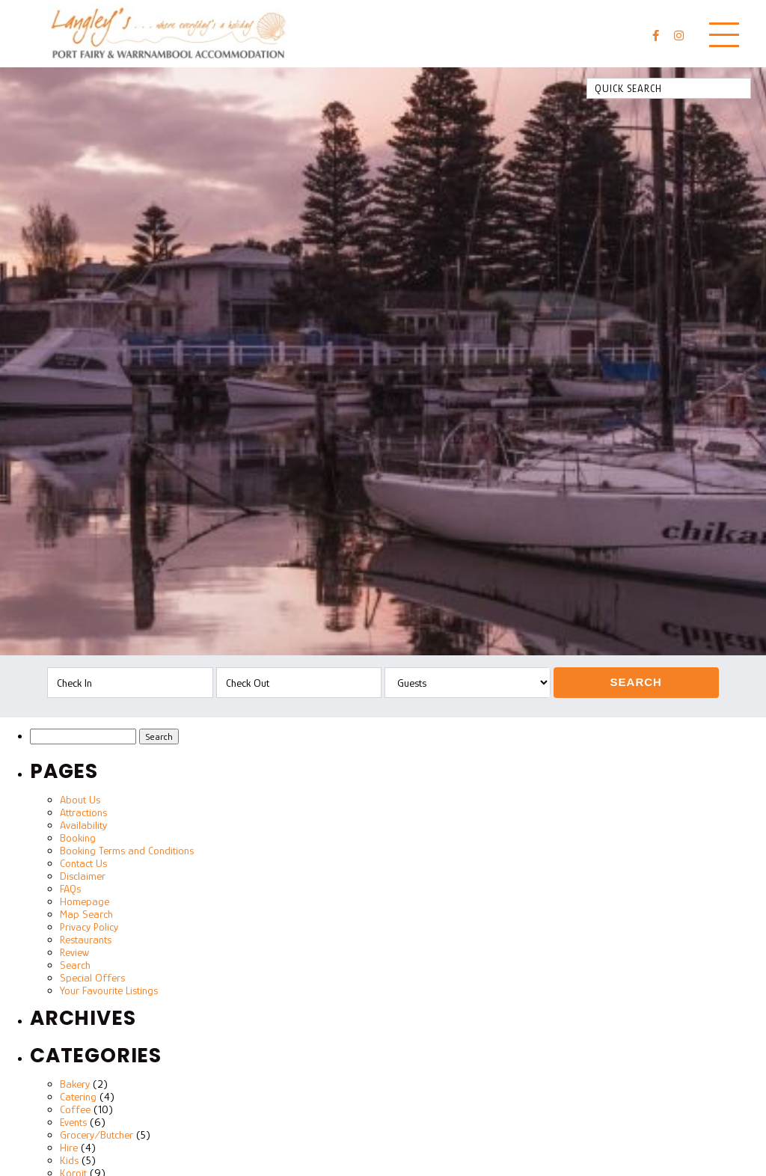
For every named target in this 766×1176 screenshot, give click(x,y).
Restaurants (85, 939)
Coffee (75, 1109)
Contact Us (83, 863)
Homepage (84, 901)
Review (74, 952)
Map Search (86, 913)
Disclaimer (82, 875)
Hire (69, 1147)
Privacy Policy (89, 926)
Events (73, 1121)
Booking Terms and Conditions (127, 850)
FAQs (70, 888)
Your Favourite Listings (109, 990)
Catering (78, 1096)
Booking (78, 837)
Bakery (75, 1083)
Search (636, 682)
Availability (83, 824)
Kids (69, 1160)
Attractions (83, 812)
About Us (80, 799)
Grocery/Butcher (96, 1134)
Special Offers (92, 977)
